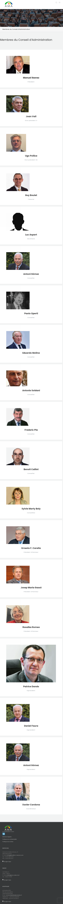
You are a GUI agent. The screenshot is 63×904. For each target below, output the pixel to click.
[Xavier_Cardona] (18, 784)
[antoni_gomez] (18, 253)
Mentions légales (7, 837)
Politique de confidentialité (9, 839)
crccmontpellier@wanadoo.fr (14, 895)
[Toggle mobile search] (56, 2)
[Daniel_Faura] (18, 705)
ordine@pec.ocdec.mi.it (12, 875)
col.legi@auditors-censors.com (14, 855)
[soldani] (16, 371)
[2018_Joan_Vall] (17, 96)
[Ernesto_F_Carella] (18, 527)
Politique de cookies (7, 841)
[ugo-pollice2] (16, 135)
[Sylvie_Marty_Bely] (18, 487)
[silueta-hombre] (18, 213)
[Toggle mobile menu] (60, 2)
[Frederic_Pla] (18, 409)
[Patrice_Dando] (31, 645)
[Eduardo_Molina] (18, 332)
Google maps (6, 861)
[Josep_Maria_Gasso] (18, 566)
